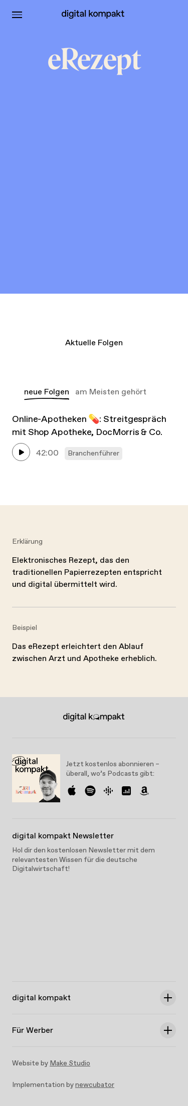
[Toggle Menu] (17, 15)
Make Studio (70, 1063)
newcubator (94, 1084)
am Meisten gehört (110, 392)
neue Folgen (46, 392)
